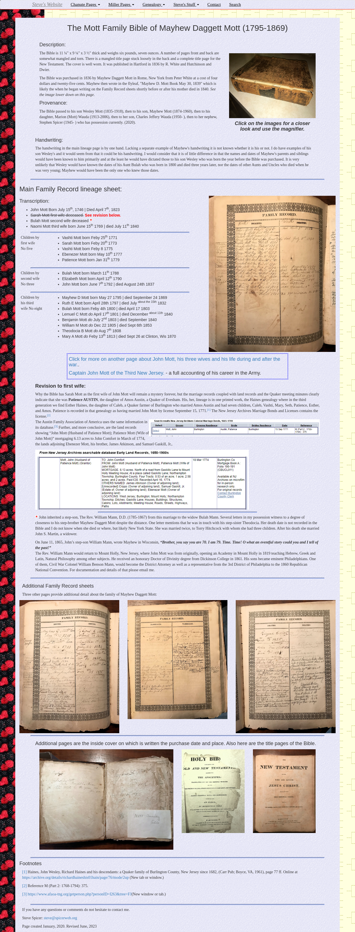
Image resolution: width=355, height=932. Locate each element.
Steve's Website (47, 4)
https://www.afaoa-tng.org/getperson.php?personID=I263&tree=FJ (79, 894)
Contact (214, 4)
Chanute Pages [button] (85, 4)
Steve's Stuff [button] (186, 4)
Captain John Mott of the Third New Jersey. (116, 373)
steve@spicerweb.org (60, 918)
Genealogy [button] (154, 4)
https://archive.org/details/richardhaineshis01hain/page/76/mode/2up (75, 877)
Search (235, 4)
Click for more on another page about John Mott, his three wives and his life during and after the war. (174, 361)
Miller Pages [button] (121, 4)
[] (209, 409)
